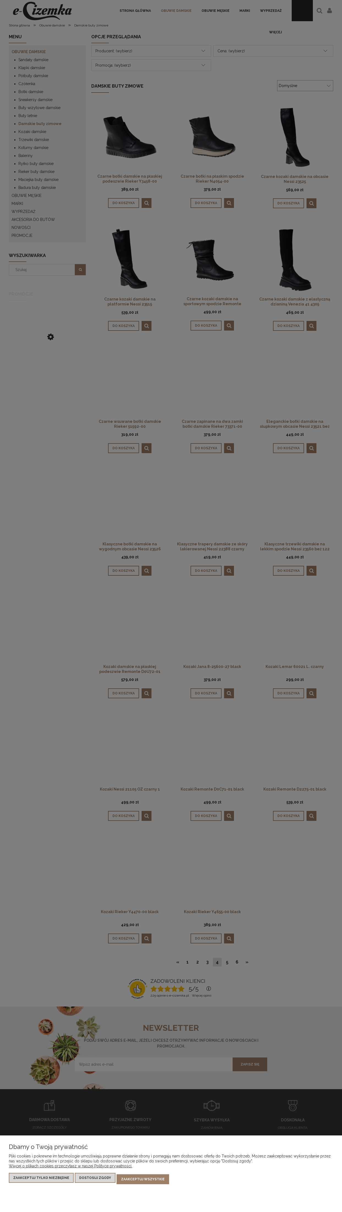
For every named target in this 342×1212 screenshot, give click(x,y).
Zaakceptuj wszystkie (143, 1181)
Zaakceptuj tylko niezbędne (41, 1181)
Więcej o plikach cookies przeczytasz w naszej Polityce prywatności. (70, 1169)
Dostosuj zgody (95, 1181)
